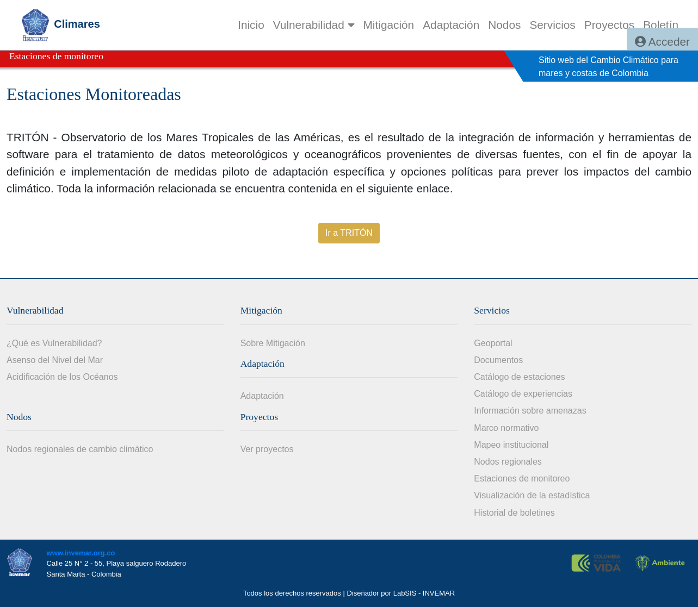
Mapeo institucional (511, 444)
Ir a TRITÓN (349, 232)
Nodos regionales (508, 461)
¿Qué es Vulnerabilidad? (54, 343)
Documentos (498, 360)
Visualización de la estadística (532, 495)
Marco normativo (506, 428)
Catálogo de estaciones (519, 376)
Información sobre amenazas (530, 410)
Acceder (662, 41)
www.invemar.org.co (81, 553)
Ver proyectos (267, 449)
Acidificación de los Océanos (62, 376)
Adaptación (262, 396)
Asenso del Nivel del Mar (55, 360)
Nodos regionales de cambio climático (80, 449)
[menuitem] (251, 24)
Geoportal (493, 343)
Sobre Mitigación (272, 343)
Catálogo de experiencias (523, 393)
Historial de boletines (514, 512)
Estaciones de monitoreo (522, 478)
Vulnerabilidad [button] (314, 24)
